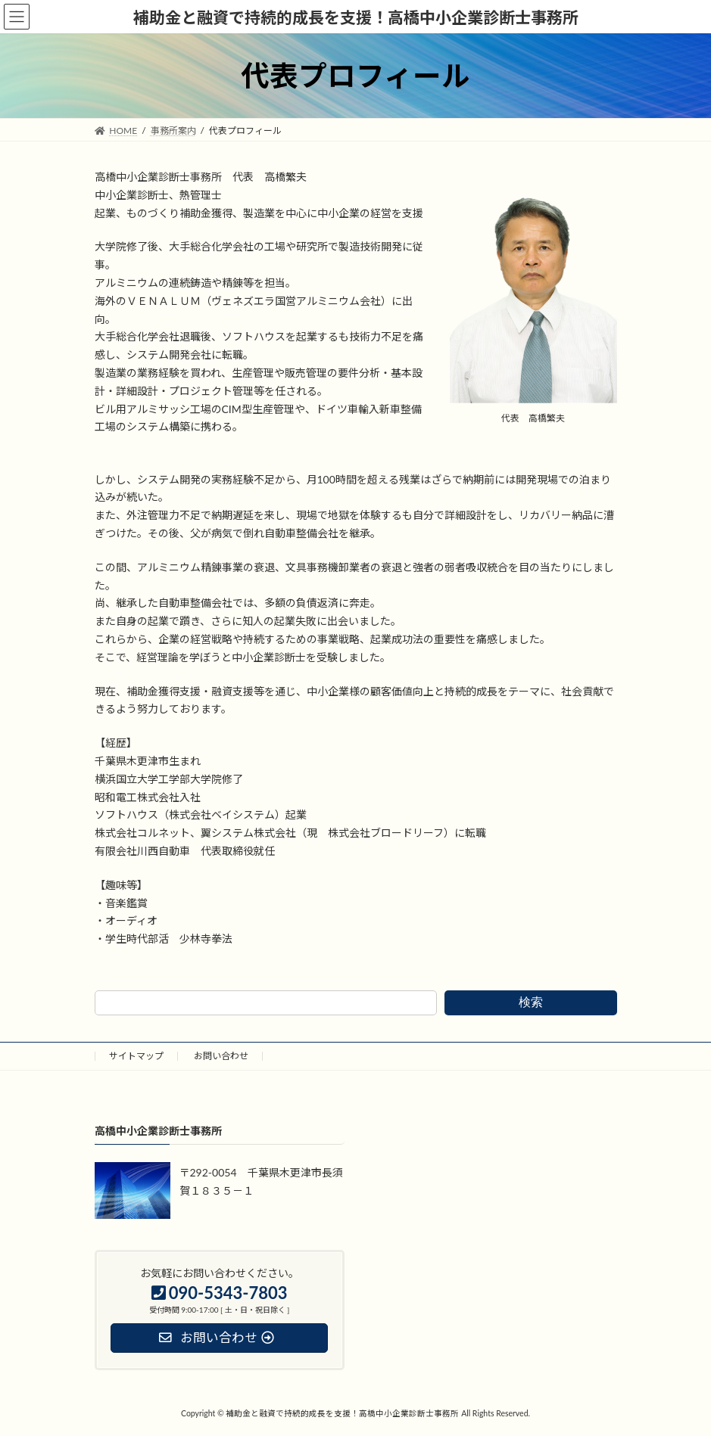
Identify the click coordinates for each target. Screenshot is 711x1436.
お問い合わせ (221, 1055)
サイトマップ (136, 1055)
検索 (531, 1002)
